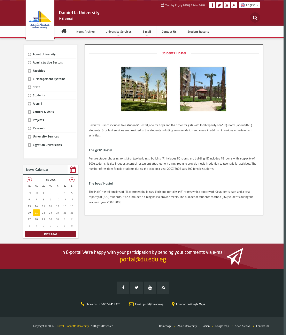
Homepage (165, 326)
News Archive (85, 31)
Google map (222, 326)
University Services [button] (119, 33)
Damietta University (77, 326)
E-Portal (59, 326)
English (249, 5)
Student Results (198, 31)
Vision (206, 326)
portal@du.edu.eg (143, 259)
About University (187, 326)
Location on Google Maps (190, 304)
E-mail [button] (146, 33)
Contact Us (169, 31)
